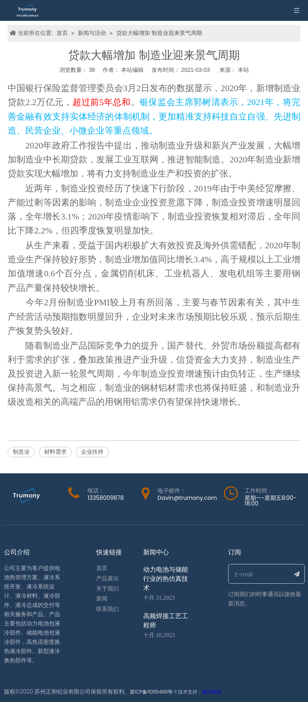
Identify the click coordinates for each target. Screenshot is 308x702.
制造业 (21, 451)
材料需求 (55, 451)
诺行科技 (211, 691)
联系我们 (107, 609)
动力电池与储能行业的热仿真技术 (165, 578)
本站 (243, 70)
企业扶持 (92, 451)
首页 (101, 568)
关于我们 (107, 589)
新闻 (101, 599)
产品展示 (107, 579)
